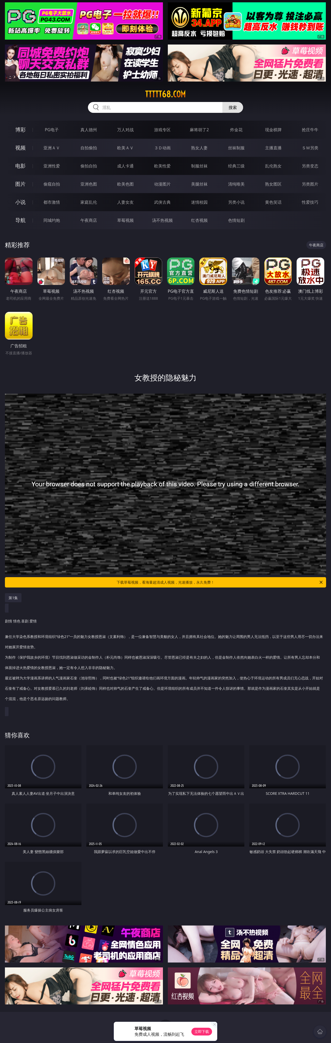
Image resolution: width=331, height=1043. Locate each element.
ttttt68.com (165, 94)
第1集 (13, 597)
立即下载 (201, 1031)
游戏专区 (162, 130)
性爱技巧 (310, 202)
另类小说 (236, 202)
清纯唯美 (236, 184)
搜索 (233, 107)
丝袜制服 (236, 148)
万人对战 (125, 130)
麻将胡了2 (199, 130)
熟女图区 (273, 184)
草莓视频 (125, 220)
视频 (20, 147)
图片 (20, 183)
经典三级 (236, 166)
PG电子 (51, 130)
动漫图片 (162, 184)
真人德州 (88, 130)
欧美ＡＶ (125, 148)
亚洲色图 (88, 184)
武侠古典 (162, 202)
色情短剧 (236, 220)
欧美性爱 (162, 166)
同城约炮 (51, 220)
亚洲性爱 (51, 166)
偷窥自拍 (51, 184)
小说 (20, 202)
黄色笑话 (273, 202)
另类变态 (310, 166)
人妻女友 (125, 202)
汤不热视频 (162, 220)
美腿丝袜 (199, 184)
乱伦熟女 (273, 166)
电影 (20, 165)
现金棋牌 (273, 130)
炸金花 (236, 130)
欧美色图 (125, 184)
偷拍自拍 (88, 166)
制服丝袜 (199, 166)
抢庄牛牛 (310, 130)
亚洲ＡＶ (51, 148)
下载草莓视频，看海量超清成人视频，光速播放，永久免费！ (220, 582)
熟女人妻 (199, 148)
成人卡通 (125, 166)
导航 (20, 220)
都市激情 (51, 202)
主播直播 (273, 148)
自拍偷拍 (88, 148)
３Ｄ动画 (162, 148)
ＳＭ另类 (310, 148)
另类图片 (310, 184)
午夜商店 (88, 220)
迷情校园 (199, 202)
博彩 (20, 129)
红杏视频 (199, 220)
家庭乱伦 (88, 202)
